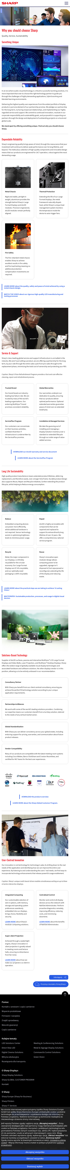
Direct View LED (8, 1047)
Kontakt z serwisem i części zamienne (18, 1006)
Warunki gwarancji (10, 1025)
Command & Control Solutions (47, 1052)
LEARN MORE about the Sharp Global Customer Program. (35, 803)
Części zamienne (9, 1029)
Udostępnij (60, 977)
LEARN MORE (10, 921)
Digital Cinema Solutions (12, 1052)
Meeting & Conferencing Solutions (48, 1043)
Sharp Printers (8, 1101)
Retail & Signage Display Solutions (49, 1047)
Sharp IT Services (9, 1105)
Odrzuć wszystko (35, 1158)
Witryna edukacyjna (10, 1057)
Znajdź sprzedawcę (10, 1020)
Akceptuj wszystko (35, 1152)
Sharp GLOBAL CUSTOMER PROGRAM (18, 1079)
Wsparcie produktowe (11, 1011)
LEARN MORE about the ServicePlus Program (35, 458)
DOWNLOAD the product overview (35, 797)
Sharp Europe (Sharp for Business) (17, 1096)
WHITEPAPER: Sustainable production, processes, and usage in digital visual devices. (34, 597)
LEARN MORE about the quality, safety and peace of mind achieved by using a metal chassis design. (34, 287)
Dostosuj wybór (35, 1166)
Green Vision (39, 1057)
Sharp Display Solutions (12, 1075)
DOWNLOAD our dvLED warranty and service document (35, 452)
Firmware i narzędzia (11, 1015)
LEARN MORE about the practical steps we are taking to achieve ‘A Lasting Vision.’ (33, 589)
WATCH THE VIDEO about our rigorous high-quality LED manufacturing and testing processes (33, 295)
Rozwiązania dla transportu (14, 1061)
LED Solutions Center (11, 1043)
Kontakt (5, 1084)
